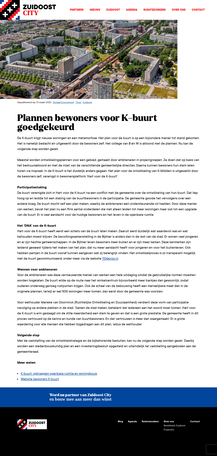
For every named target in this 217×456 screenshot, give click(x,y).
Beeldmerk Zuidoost (174, 425)
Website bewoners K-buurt (40, 379)
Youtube (19, 436)
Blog (120, 421)
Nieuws (95, 9)
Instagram (27, 436)
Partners (77, 9)
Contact (198, 9)
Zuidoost (113, 9)
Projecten (169, 429)
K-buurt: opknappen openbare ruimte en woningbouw (59, 374)
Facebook (41, 436)
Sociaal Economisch (63, 102)
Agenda (131, 9)
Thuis (78, 102)
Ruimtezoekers (154, 9)
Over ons (179, 9)
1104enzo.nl (110, 258)
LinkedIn (34, 436)
